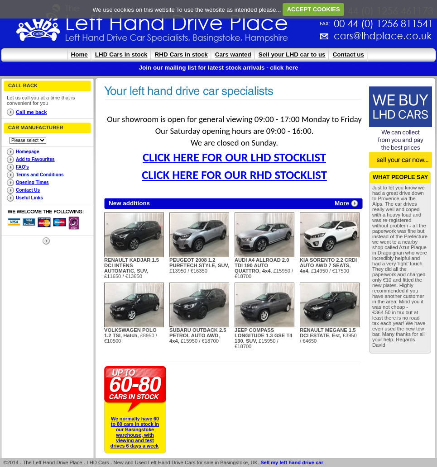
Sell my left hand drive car (291, 462)
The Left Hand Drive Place (38, 25)
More (342, 203)
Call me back (31, 112)
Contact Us (28, 190)
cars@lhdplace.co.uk (288, 39)
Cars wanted (233, 54)
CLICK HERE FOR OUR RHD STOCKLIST (234, 175)
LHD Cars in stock (121, 54)
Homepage (27, 151)
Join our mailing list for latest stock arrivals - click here (218, 67)
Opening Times (32, 182)
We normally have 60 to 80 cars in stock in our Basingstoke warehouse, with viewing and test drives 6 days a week (134, 432)
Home (79, 54)
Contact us (348, 54)
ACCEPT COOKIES (313, 9)
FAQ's (22, 167)
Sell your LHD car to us (292, 54)
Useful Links (29, 197)
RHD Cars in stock (181, 54)
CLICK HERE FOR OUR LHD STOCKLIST (234, 157)
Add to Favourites (35, 159)
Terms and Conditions (40, 174)
